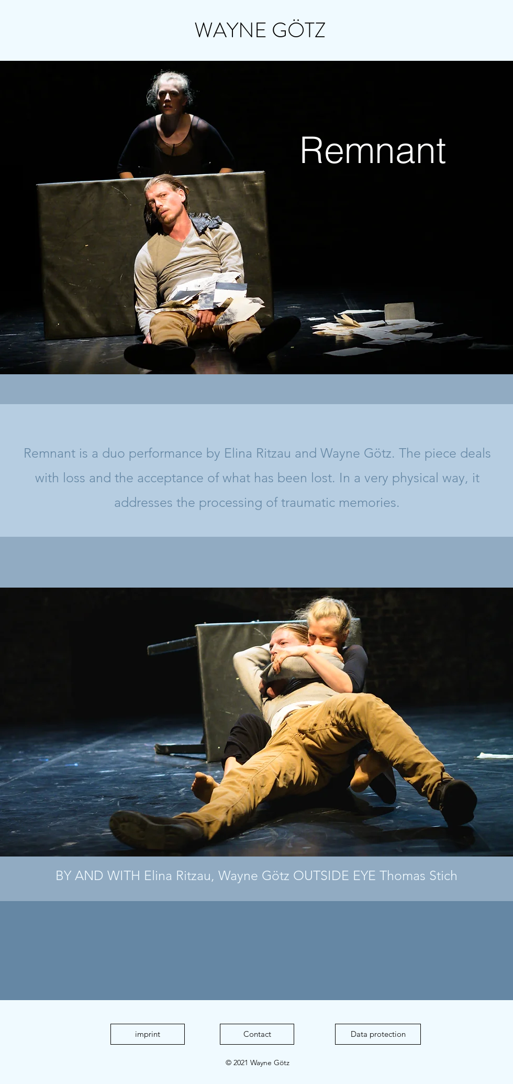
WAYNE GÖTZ (260, 30)
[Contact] (257, 1034)
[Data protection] (378, 1034)
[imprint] (147, 1034)
